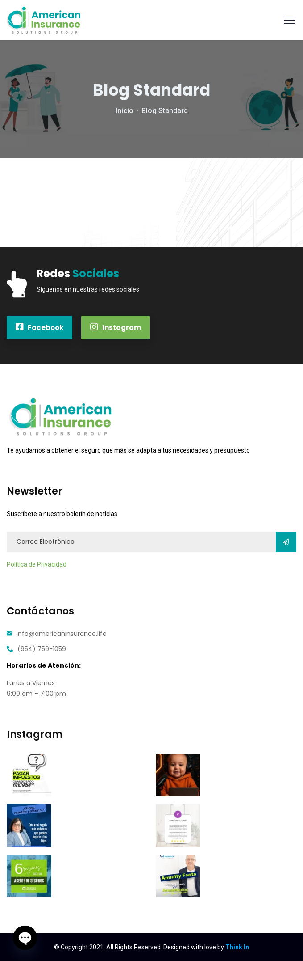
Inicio (124, 110)
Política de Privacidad (36, 564)
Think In (237, 947)
